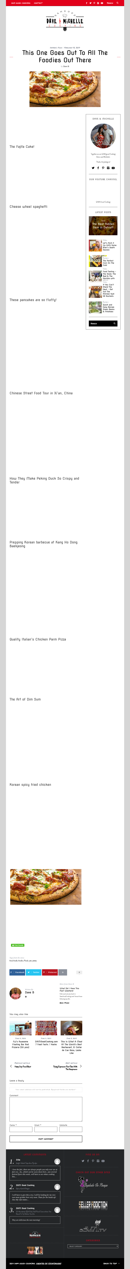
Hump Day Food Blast (28, 1065)
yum (30, 961)
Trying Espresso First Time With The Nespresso (64, 1066)
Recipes (106, 258)
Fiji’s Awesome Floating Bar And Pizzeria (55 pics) (20, 1044)
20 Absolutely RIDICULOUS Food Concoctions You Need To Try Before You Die (33, 1212)
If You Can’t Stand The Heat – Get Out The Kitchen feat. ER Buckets (109, 290)
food (11, 961)
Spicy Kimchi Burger (23, 1188)
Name (13, 1125)
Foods (26, 961)
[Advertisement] (27, 129)
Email (37, 1125)
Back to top (111, 1263)
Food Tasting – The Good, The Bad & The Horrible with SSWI (109, 276)
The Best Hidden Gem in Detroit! (103, 225)
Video (105, 240)
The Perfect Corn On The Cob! (108, 263)
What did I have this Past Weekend (69, 989)
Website (63, 1125)
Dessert (53, 47)
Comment (14, 1095)
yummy (34, 961)
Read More (64, 1003)
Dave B (66, 66)
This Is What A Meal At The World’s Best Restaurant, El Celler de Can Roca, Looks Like (71, 1047)
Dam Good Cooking (20, 3)
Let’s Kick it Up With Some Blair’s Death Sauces (110, 246)
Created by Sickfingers (48, 1263)
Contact (38, 3)
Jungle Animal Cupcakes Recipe (26, 1163)
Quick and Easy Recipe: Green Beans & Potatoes (109, 308)
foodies (21, 961)
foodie (15, 961)
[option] (21, 1035)
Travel (103, 221)
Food (60, 47)
